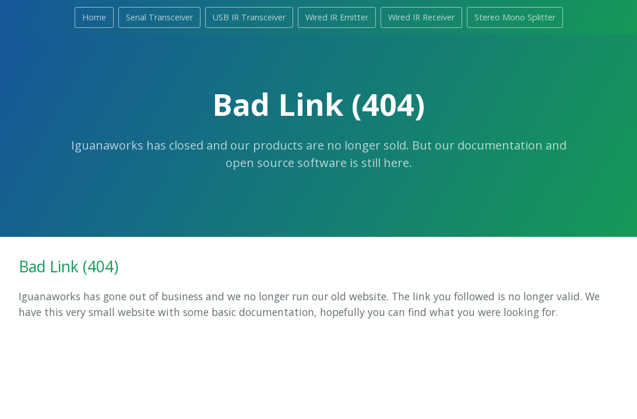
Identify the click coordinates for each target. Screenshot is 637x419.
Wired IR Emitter (336, 17)
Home (94, 17)
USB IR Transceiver (249, 17)
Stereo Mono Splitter (514, 17)
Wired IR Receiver (421, 17)
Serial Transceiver (159, 17)
